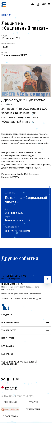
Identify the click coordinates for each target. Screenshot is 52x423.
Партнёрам (7, 338)
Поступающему (26, 322)
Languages (7, 346)
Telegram (24, 231)
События (6, 15)
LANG (43, 4)
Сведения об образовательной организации (19, 362)
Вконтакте (11, 231)
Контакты (7, 354)
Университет (26, 330)
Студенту (26, 315)
